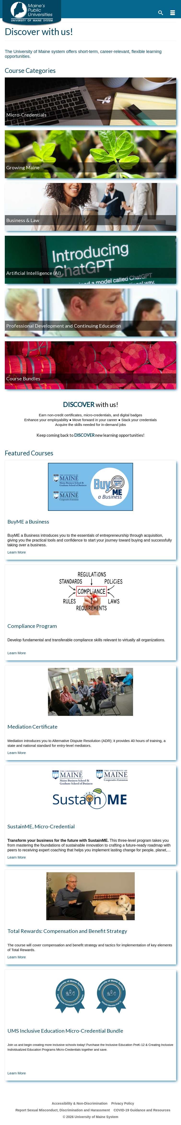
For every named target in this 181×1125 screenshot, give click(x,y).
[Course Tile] (90, 510)
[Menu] (173, 13)
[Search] (161, 13)
